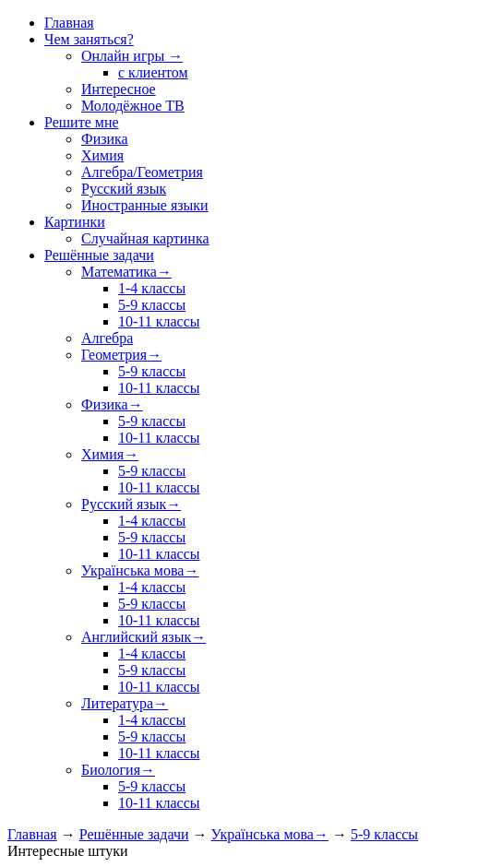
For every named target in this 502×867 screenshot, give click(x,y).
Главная (32, 834)
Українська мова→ (270, 834)
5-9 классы (384, 834)
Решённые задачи (134, 834)
